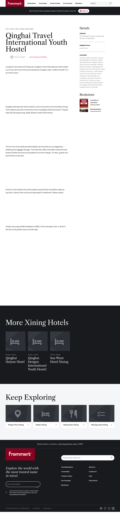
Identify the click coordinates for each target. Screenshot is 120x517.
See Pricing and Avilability (38, 57)
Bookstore (78, 3)
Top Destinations (67, 477)
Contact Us (93, 482)
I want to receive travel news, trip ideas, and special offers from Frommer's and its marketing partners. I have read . (23, 502)
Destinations (31, 3)
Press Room (93, 491)
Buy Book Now (95, 109)
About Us (92, 477)
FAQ (90, 486)
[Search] (99, 3)
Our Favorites (67, 3)
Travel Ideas (43, 3)
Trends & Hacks (55, 3)
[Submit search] (111, 3)
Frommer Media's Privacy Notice (17, 504)
